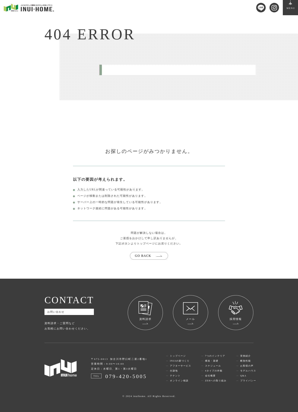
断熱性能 (245, 361)
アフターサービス (180, 365)
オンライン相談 (179, 380)
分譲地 (174, 370)
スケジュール (213, 365)
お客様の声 (247, 365)
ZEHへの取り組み (216, 380)
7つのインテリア (215, 356)
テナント (175, 375)
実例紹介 (245, 356)
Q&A (243, 375)
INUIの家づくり (179, 361)
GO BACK (143, 255)
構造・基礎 (211, 361)
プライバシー (248, 380)
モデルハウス (248, 370)
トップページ (178, 356)
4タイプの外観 (214, 370)
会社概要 (210, 375)
